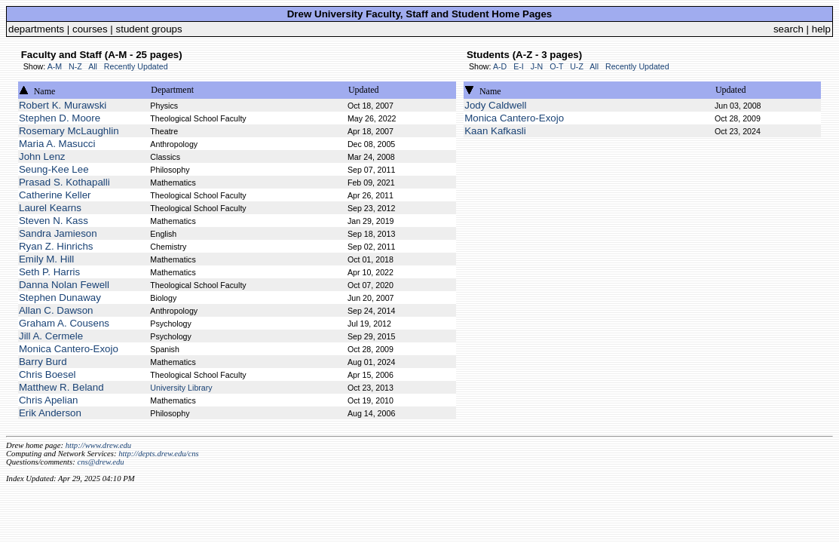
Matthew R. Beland (61, 387)
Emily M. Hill (46, 259)
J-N (537, 66)
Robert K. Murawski (62, 105)
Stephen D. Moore (59, 118)
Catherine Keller (55, 195)
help (821, 29)
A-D (500, 66)
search (788, 29)
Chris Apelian (48, 400)
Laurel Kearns (50, 207)
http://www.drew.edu (98, 445)
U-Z (576, 66)
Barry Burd (43, 361)
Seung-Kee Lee (54, 169)
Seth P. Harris (49, 272)
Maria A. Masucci (57, 143)
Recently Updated (136, 66)
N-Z (75, 66)
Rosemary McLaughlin (69, 131)
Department (172, 89)
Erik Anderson (50, 413)
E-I (518, 66)
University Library (181, 387)
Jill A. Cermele (51, 336)
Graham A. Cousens (64, 323)
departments (36, 29)
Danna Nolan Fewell (64, 284)
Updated (363, 89)
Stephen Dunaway (60, 297)
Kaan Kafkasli (495, 131)
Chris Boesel (47, 374)
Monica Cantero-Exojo (68, 348)
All (92, 66)
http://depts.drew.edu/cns (158, 453)
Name (45, 91)
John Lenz (42, 156)
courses (90, 29)
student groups (149, 29)
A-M (55, 66)
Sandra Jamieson (58, 233)
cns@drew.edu (100, 462)
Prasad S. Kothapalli (64, 182)
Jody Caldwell (495, 105)
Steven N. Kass (53, 220)
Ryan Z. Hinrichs (56, 246)
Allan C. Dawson (56, 310)
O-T (556, 66)
